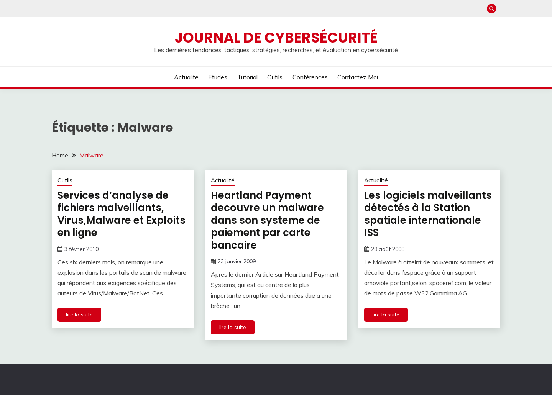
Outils (275, 77)
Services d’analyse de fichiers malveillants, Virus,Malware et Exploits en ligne (122, 214)
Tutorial (247, 77)
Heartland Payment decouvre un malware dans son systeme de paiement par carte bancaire (267, 220)
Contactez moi (357, 77)
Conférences (310, 77)
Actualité (186, 77)
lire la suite (79, 314)
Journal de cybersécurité (276, 38)
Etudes (217, 77)
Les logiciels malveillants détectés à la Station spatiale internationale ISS (428, 214)
